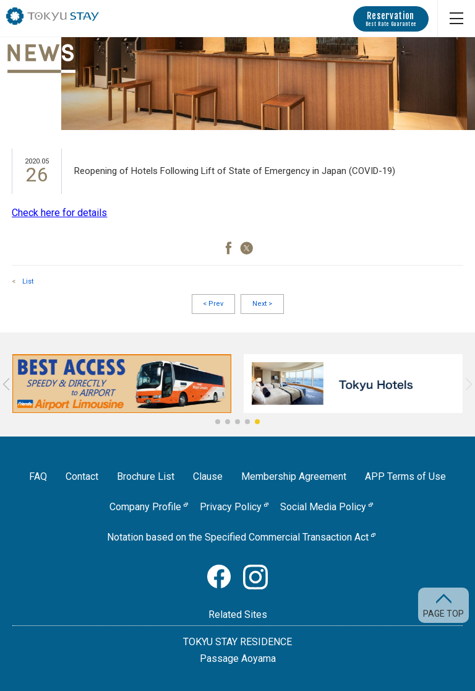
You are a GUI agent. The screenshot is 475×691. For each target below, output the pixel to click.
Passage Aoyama (238, 658)
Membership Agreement (293, 476)
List (27, 281)
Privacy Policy (231, 507)
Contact (82, 476)
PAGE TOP (443, 613)
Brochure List (145, 476)
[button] (217, 421)
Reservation (391, 19)
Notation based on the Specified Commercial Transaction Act (238, 537)
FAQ (38, 476)
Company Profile (145, 507)
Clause (208, 476)
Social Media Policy (323, 507)
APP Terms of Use (405, 476)
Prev (213, 304)
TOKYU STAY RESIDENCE (237, 642)
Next (262, 304)
